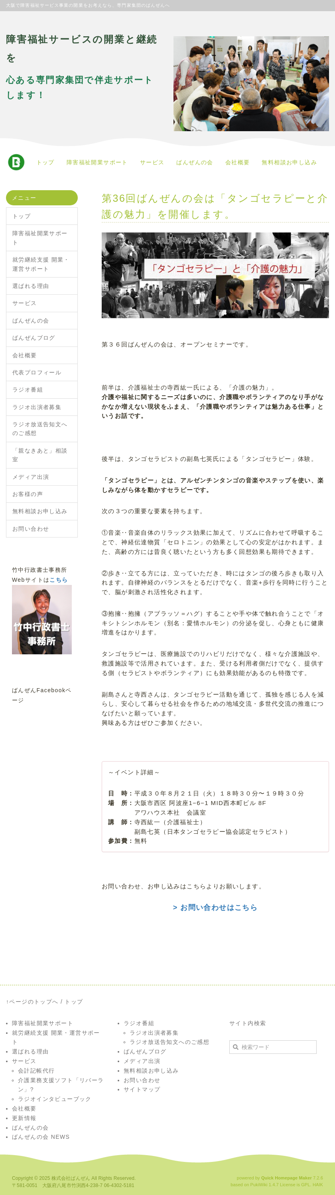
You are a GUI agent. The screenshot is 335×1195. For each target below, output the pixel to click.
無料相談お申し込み (289, 162)
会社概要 (237, 162)
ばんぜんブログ (33, 338)
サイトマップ (142, 1089)
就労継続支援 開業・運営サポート (41, 264)
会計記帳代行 (36, 1070)
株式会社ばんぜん (70, 1178)
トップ (45, 162)
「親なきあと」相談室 (40, 455)
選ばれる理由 (30, 286)
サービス (152, 162)
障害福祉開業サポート (97, 162)
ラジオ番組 (27, 389)
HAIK (318, 1184)
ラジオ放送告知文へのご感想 (40, 428)
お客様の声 (27, 494)
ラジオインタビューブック (55, 1099)
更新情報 (24, 1118)
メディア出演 (30, 477)
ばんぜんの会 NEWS (41, 1137)
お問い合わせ (30, 529)
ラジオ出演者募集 (36, 407)
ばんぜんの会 (194, 162)
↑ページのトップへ (32, 1001)
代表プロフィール (36, 372)
